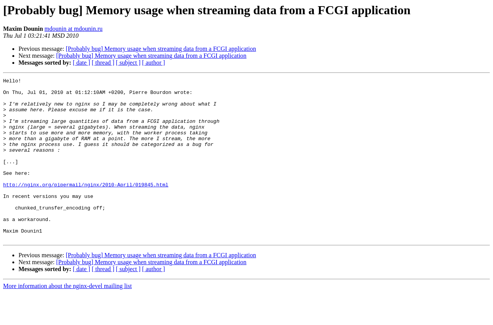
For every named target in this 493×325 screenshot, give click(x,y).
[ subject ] (128, 62)
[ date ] (81, 62)
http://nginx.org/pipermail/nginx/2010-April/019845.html (85, 206)
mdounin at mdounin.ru (74, 28)
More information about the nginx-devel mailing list (67, 318)
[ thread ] (103, 62)
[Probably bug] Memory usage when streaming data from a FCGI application (161, 48)
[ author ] (153, 62)
